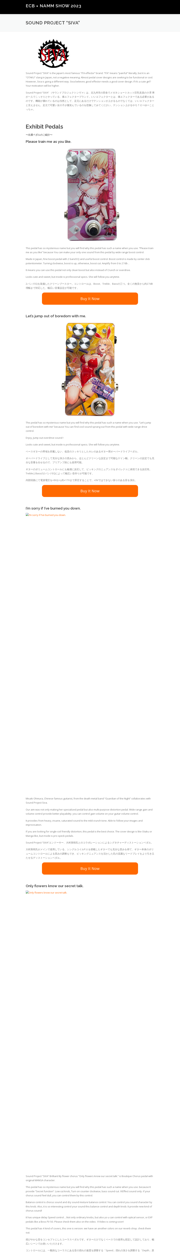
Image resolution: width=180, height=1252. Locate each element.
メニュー (151, 7)
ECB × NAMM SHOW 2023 (53, 5)
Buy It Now (90, 298)
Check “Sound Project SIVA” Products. (90, 1124)
